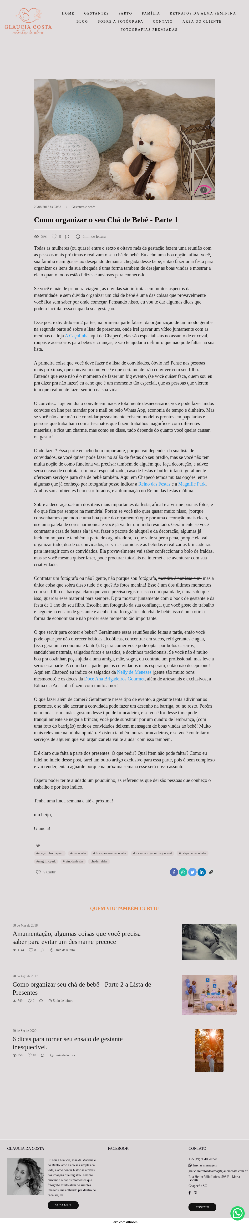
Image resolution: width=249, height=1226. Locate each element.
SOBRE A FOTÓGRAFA (120, 21)
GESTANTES (96, 13)
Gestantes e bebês (83, 207)
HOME (68, 13)
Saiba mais (63, 1205)
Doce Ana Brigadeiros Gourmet (114, 678)
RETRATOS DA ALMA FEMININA (203, 13)
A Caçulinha (77, 335)
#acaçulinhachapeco (49, 853)
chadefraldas (99, 861)
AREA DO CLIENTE (202, 21)
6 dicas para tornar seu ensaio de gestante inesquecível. (68, 1043)
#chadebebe (78, 853)
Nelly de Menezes (134, 672)
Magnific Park (192, 483)
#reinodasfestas (73, 861)
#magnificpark (46, 861)
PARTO (125, 13)
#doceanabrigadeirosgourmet (152, 853)
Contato (202, 1207)
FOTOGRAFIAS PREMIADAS (149, 29)
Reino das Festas (155, 483)
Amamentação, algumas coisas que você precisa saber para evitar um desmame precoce (77, 937)
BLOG (82, 21)
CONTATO (163, 21)
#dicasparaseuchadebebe (109, 853)
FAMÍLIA (151, 13)
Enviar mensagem (205, 1165)
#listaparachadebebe (192, 853)
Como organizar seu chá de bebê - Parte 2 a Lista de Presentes (82, 988)
